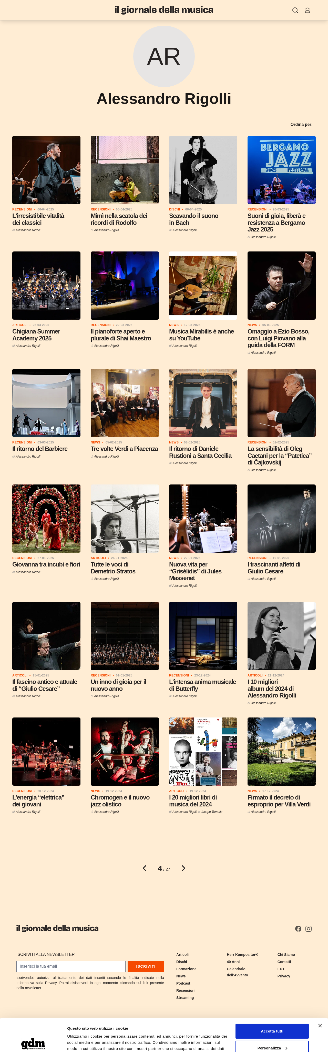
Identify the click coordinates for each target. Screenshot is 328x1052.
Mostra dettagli (81, 1042)
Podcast (183, 983)
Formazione (186, 969)
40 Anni (233, 962)
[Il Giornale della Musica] (164, 10)
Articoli (182, 955)
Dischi (181, 962)
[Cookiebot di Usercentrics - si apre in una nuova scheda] (33, 1042)
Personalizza (272, 1015)
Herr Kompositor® (242, 955)
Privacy (284, 976)
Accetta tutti (272, 998)
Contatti (284, 962)
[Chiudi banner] (320, 992)
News (181, 976)
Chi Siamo (286, 955)
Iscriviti (146, 966)
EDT (281, 969)
